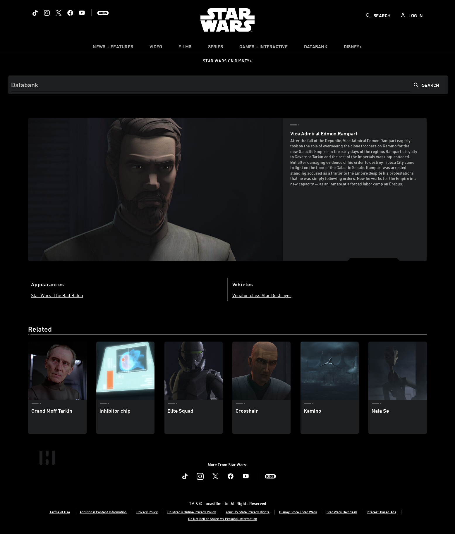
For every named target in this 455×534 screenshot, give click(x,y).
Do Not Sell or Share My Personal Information (222, 518)
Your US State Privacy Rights (247, 512)
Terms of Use (59, 512)
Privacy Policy (147, 512)
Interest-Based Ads (381, 512)
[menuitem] (155, 48)
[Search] (228, 84)
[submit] (368, 15)
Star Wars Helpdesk (342, 512)
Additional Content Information (103, 512)
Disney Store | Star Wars (298, 512)
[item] (113, 48)
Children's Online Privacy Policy (191, 512)
